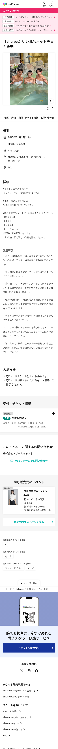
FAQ (5, 735)
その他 (8, 556)
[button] (29, 420)
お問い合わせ (47, 117)
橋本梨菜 (24, 157)
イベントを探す (10, 711)
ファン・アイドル (13, 568)
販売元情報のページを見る (29, 522)
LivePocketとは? (11, 723)
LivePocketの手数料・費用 (16, 696)
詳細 (13, 117)
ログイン (52, 6)
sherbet (12, 157)
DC (10, 167)
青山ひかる (14, 161)
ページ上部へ (30, 583)
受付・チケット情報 (28, 117)
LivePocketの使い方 (12, 729)
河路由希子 (37, 157)
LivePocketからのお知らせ (16, 717)
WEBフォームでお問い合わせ (29, 460)
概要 (6, 117)
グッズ (30, 568)
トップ (8, 589)
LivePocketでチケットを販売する (19, 690)
